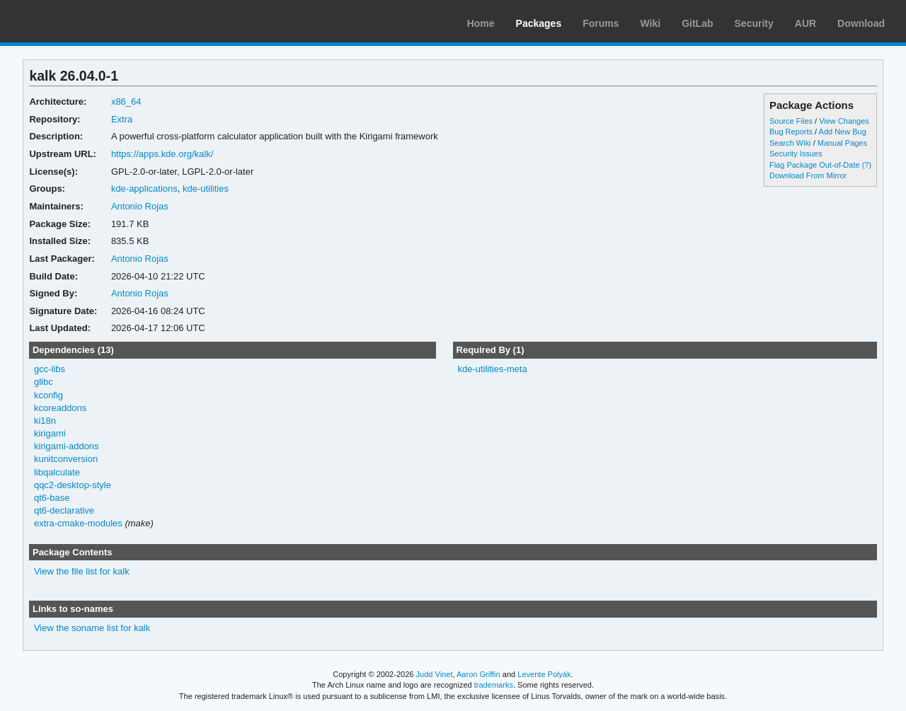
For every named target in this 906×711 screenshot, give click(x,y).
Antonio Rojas (139, 206)
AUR (805, 23)
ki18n (45, 420)
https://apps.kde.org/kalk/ (162, 154)
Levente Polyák (543, 674)
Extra (121, 119)
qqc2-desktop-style (72, 485)
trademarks (493, 685)
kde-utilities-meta (492, 369)
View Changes (844, 121)
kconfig (48, 395)
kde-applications (144, 188)
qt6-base (52, 497)
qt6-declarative (64, 510)
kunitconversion (66, 458)
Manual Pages (842, 143)
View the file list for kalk (82, 571)
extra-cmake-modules (78, 523)
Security (754, 23)
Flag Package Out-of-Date (814, 165)
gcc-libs (49, 369)
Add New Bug (842, 131)
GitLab (697, 23)
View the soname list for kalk (92, 628)
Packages (539, 23)
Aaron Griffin (478, 674)
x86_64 (126, 101)
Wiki (651, 23)
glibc (43, 381)
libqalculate (57, 472)
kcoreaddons (60, 408)
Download (861, 23)
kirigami (50, 433)
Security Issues (795, 153)
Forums (601, 23)
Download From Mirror (808, 175)
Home (481, 23)
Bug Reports (791, 131)
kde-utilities (206, 188)
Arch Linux (78, 21)
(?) (866, 165)
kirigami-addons (66, 446)
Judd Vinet (434, 674)
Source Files (791, 121)
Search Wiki (790, 143)
